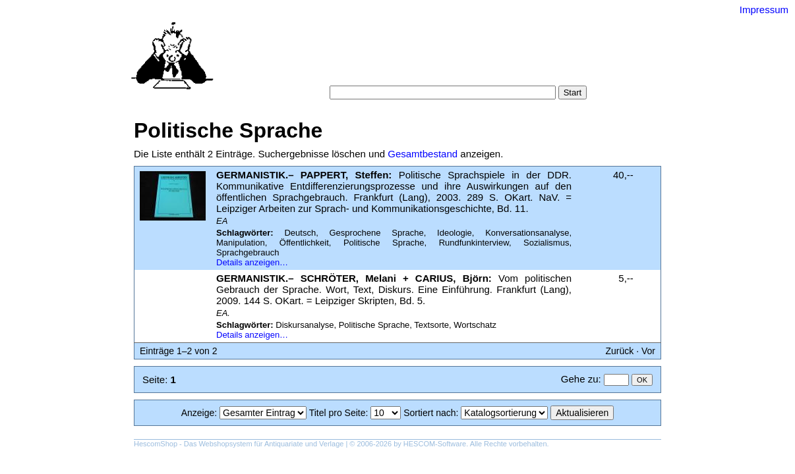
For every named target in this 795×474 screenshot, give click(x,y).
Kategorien (414, 59)
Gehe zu (580, 378)
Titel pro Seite (337, 413)
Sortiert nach (429, 413)
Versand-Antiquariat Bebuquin (443, 29)
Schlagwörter (475, 59)
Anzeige (198, 413)
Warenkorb (369, 72)
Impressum (764, 9)
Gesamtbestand (422, 153)
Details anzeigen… (252, 262)
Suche (368, 59)
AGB (412, 72)
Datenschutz (457, 72)
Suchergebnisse (547, 59)
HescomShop (155, 444)
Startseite (324, 59)
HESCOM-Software (434, 444)
